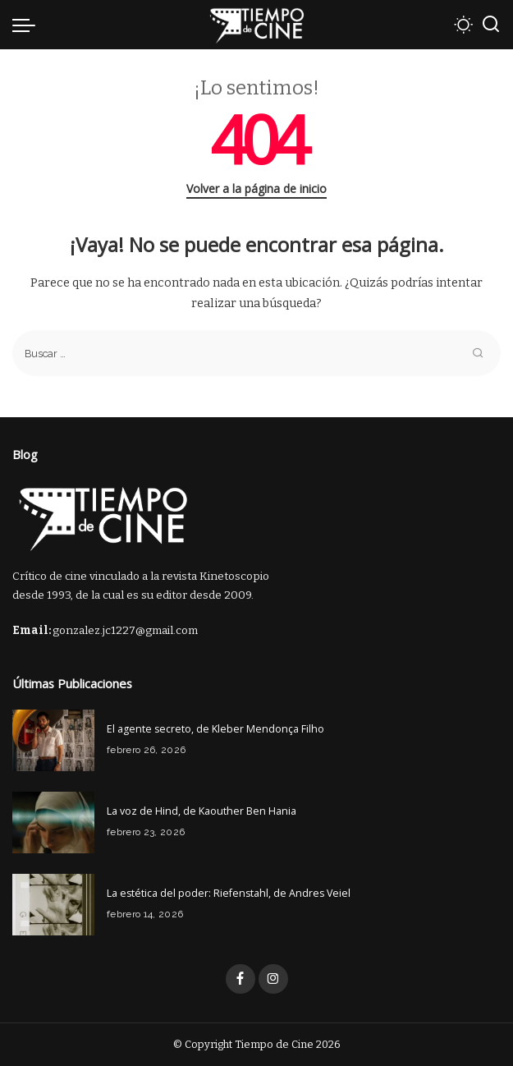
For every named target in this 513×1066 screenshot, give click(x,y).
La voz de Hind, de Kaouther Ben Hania (201, 811)
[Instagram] (273, 979)
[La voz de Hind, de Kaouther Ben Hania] (53, 822)
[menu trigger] (28, 24)
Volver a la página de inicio (256, 188)
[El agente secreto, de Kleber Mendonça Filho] (53, 740)
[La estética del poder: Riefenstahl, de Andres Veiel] (53, 904)
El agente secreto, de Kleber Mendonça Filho (215, 729)
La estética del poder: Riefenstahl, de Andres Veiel (228, 893)
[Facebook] (240, 979)
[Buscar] (491, 24)
